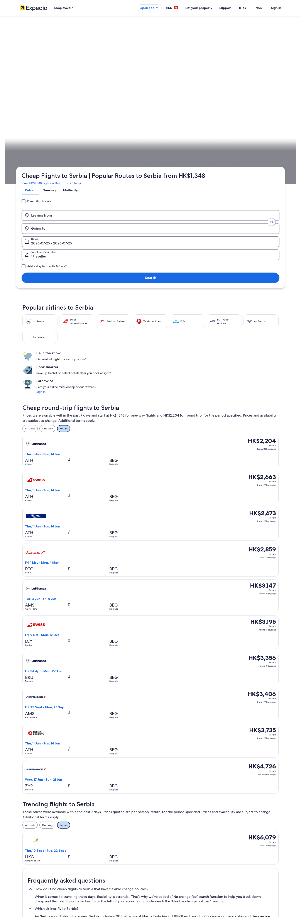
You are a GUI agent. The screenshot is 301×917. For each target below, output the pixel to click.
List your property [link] (30, 845)
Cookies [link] (159, 838)
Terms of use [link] (162, 845)
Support (233, 8)
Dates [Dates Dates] (167, 87)
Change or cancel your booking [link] (240, 838)
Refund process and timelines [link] (240, 845)
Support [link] (227, 831)
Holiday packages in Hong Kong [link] (106, 852)
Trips (250, 8)
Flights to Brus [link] (41, 698)
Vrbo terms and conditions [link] (170, 859)
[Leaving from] (55, 85)
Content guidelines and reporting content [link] (179, 866)
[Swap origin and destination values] (88, 86)
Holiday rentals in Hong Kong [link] (104, 845)
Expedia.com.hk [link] (31, 136)
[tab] (33, 70)
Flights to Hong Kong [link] (99, 859)
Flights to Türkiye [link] (43, 712)
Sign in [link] (217, 194)
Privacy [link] (159, 831)
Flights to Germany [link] (165, 712)
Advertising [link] (26, 859)
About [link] (23, 831)
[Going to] (120, 85)
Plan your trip (271, 136)
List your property (206, 8)
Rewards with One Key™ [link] (101, 873)
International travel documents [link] (240, 859)
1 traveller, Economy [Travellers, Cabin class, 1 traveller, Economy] (219, 87)
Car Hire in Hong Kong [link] (100, 866)
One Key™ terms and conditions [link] (174, 852)
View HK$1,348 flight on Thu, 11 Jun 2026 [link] (55, 60)
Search (266, 85)
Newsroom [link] (26, 866)
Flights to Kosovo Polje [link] (167, 690)
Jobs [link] (22, 838)
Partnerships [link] (27, 852)
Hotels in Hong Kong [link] (99, 838)
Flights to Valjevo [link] (163, 698)
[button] (150, 623)
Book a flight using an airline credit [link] (242, 852)
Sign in (276, 8)
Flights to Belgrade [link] (45, 690)
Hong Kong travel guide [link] (101, 831)
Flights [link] (49, 136)
